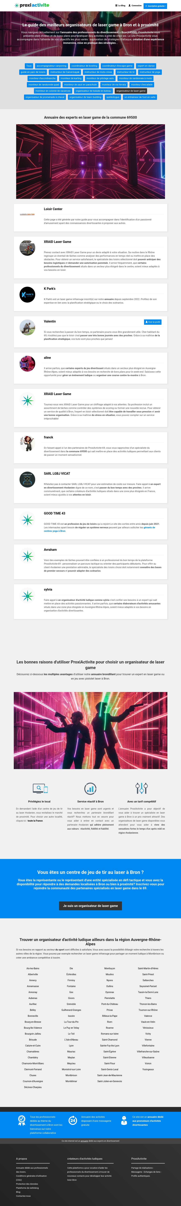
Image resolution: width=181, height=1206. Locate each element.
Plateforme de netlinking (27, 1188)
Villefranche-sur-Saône (148, 1051)
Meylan (71, 1057)
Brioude (33, 1039)
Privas (110, 1010)
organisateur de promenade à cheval (45, 97)
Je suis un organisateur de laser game (90, 906)
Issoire (71, 1016)
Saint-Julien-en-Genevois (109, 1081)
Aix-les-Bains (33, 968)
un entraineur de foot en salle (140, 97)
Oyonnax (109, 992)
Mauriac (71, 1051)
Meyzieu (71, 1063)
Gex (71, 992)
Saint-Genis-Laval (109, 1069)
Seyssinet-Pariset (148, 986)
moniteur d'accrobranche (42, 78)
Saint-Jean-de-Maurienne (109, 1075)
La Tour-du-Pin (71, 1022)
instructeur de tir (126, 72)
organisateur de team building (85, 97)
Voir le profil (152, 322)
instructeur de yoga (150, 72)
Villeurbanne (148, 1057)
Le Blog (120, 5)
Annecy (33, 980)
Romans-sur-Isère (109, 1033)
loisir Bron (71, 1180)
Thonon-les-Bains (148, 1004)
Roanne (109, 1028)
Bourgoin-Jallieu (33, 1033)
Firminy (71, 980)
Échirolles (71, 974)
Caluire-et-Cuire (32, 1045)
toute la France (35, 820)
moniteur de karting (71, 78)
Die (71, 968)
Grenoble (71, 1004)
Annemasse (33, 986)
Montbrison (71, 1075)
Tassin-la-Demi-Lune (148, 992)
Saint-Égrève (110, 1051)
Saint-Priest (148, 974)
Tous (29, 65)
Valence (148, 1016)
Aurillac (33, 1004)
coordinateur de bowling (84, 65)
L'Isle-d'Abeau (71, 1039)
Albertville (33, 974)
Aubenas (32, 998)
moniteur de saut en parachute (80, 84)
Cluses (32, 1075)
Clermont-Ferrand (33, 1069)
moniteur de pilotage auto (100, 78)
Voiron (148, 1063)
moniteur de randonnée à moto (135, 78)
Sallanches (148, 980)
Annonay (32, 992)
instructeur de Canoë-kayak (64, 72)
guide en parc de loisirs (33, 72)
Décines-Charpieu (33, 1087)
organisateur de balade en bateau (93, 90)
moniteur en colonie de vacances (53, 90)
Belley (33, 1010)
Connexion (135, 5)
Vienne (148, 1039)
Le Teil (71, 1033)
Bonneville (33, 1016)
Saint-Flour (109, 1063)
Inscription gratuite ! (155, 6)
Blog (18, 1192)
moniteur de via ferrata (114, 84)
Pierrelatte (110, 998)
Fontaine (71, 986)
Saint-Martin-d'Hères (148, 968)
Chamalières (33, 1051)
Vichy (148, 1033)
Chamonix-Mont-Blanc (33, 1063)
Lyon (71, 1045)
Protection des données (27, 1184)
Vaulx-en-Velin (148, 1022)
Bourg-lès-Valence (33, 1028)
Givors (71, 998)
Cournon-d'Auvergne (33, 1081)
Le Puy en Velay (71, 1028)
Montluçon (109, 968)
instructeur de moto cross (98, 72)
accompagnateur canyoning (51, 65)
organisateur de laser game (130, 90)
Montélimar (71, 1081)
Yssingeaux (148, 1069)
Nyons (110, 980)
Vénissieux (148, 1028)
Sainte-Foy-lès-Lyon (109, 1045)
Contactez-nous (23, 1196)
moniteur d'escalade (142, 84)
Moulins (110, 974)
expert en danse (146, 65)
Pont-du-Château (109, 1004)
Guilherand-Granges (71, 1010)
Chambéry (33, 1057)
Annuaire (20, 1168)
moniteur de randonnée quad (43, 84)
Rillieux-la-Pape (109, 1016)
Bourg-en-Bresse (33, 1022)
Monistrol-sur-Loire (71, 1069)
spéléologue (112, 97)
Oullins (109, 986)
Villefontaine (148, 1045)
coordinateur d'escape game (117, 65)
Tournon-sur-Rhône (148, 1010)
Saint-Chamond (109, 1039)
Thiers (148, 998)
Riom (109, 1022)
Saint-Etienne (109, 1057)
